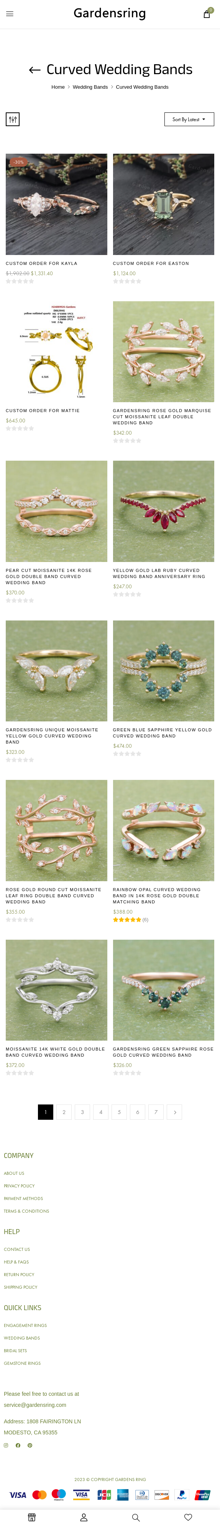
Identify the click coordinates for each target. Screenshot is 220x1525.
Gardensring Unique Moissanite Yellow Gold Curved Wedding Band (52, 736)
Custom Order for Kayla (41, 263)
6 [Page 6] (138, 1112)
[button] (206, 14)
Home (58, 87)
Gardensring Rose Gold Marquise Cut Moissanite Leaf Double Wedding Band (162, 416)
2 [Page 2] (64, 1112)
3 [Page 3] (82, 1112)
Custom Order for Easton (151, 263)
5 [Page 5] (119, 1112)
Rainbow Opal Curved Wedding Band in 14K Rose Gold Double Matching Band (157, 895)
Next (174, 1112)
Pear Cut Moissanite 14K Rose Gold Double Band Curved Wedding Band (49, 576)
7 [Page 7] (156, 1112)
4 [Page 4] (101, 1112)
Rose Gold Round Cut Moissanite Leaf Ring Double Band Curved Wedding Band (54, 895)
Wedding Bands (90, 87)
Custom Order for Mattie (43, 410)
